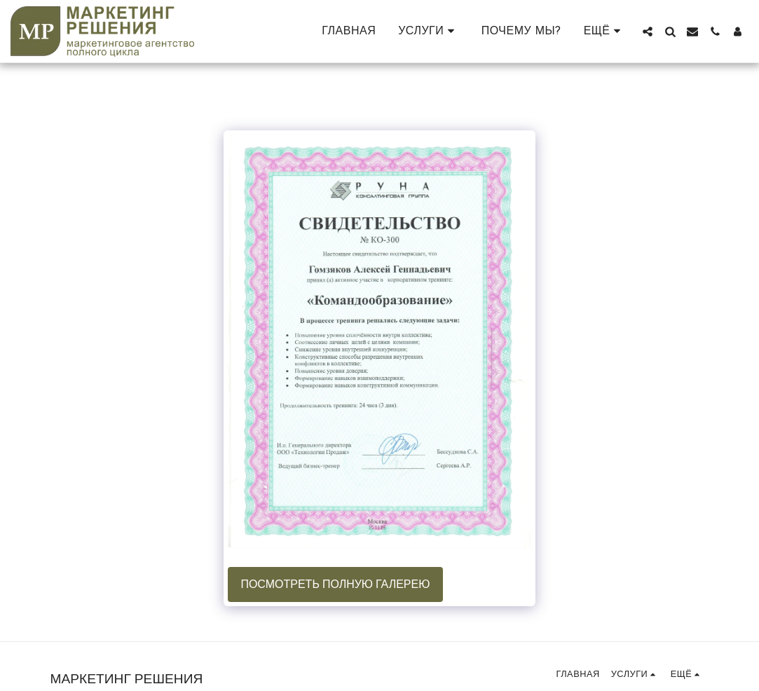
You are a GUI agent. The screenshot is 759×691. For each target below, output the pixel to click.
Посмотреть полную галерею (335, 584)
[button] (429, 31)
